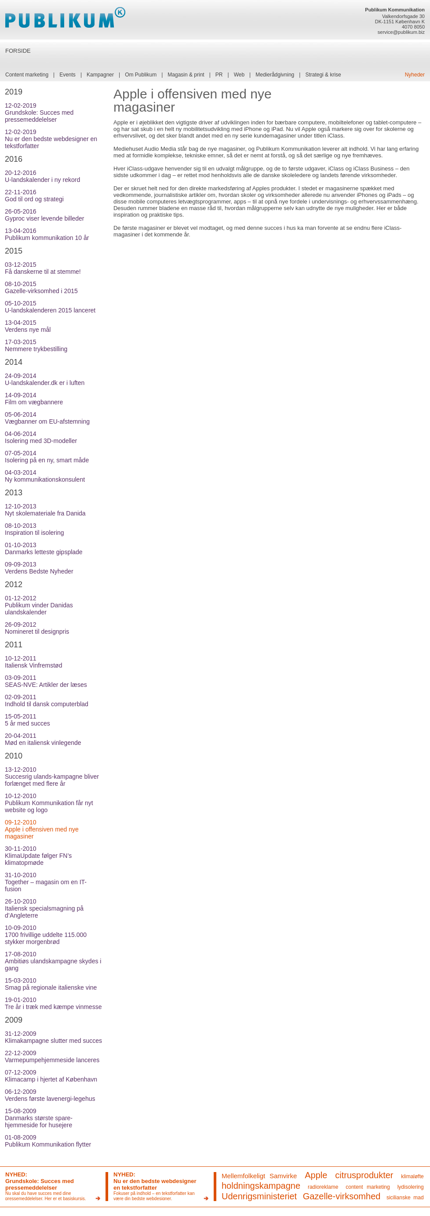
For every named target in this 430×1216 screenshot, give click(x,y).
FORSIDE (18, 50)
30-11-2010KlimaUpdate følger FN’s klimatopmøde (38, 855)
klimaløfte (412, 1176)
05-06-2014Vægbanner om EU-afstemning (47, 418)
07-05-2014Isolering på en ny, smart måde (47, 457)
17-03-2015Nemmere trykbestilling (36, 345)
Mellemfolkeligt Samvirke (259, 1176)
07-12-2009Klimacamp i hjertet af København (51, 1076)
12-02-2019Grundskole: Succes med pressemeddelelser (39, 112)
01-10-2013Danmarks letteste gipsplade (44, 548)
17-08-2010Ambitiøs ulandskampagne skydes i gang (53, 961)
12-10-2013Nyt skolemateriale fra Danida (45, 510)
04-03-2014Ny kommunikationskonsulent (45, 476)
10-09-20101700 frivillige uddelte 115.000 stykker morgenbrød (46, 934)
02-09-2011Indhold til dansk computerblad (46, 700)
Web (239, 75)
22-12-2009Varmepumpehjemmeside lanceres (52, 1056)
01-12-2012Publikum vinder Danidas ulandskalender (39, 605)
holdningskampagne (261, 1186)
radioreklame (323, 1187)
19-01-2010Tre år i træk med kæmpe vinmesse (53, 1003)
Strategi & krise (323, 75)
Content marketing (26, 75)
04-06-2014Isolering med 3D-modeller (41, 437)
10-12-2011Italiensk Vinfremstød (33, 662)
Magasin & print (186, 75)
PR (219, 75)
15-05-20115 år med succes (27, 720)
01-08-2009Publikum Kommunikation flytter (48, 1141)
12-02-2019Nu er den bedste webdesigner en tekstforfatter (51, 138)
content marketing (368, 1187)
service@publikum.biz (401, 32)
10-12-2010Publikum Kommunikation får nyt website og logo (49, 802)
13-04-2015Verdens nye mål (28, 326)
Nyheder (415, 75)
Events (67, 75)
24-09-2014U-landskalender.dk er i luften (44, 379)
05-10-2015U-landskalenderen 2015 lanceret (50, 307)
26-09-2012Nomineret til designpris (37, 628)
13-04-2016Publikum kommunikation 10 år (47, 234)
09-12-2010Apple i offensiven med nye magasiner (42, 829)
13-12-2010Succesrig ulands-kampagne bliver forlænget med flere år (52, 776)
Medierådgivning (274, 75)
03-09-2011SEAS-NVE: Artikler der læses (46, 681)
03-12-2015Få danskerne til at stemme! (43, 268)
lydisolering (410, 1187)
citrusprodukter (364, 1175)
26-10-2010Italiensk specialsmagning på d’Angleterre (44, 908)
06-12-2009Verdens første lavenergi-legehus (50, 1095)
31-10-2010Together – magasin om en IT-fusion (46, 882)
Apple (316, 1175)
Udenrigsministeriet (259, 1196)
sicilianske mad (405, 1197)
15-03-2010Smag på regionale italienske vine (51, 984)
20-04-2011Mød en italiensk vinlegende (43, 739)
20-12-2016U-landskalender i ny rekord (42, 176)
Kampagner (100, 75)
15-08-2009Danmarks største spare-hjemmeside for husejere (39, 1118)
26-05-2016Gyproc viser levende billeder (44, 215)
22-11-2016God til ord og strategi (34, 196)
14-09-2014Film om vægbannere (34, 399)
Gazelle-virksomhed (342, 1196)
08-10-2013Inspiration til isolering (34, 529)
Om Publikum (141, 75)
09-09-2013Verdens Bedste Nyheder (39, 568)
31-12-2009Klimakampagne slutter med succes (53, 1037)
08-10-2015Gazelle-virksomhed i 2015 (41, 287)
